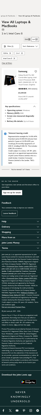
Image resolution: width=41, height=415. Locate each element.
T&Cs (16, 325)
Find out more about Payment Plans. (13, 307)
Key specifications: (20, 106)
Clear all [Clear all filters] (7, 63)
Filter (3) (8, 46)
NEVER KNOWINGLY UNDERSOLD (21, 397)
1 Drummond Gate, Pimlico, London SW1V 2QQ (21, 266)
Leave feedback (9, 213)
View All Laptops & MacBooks (29, 16)
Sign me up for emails (12, 193)
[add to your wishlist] (36, 71)
